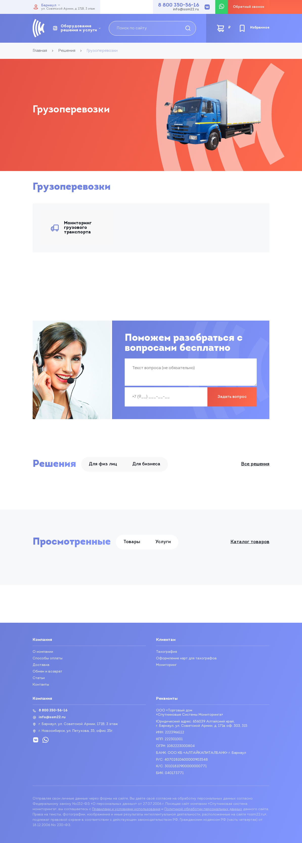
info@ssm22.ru (186, 9)
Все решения (255, 464)
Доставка (41, 665)
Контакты (41, 685)
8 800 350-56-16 (178, 5)
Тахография (166, 652)
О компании (43, 652)
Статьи (39, 678)
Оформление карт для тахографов (186, 658)
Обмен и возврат (47, 671)
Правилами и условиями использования (126, 809)
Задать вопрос (232, 397)
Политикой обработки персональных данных (203, 809)
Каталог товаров (249, 542)
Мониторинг (166, 665)
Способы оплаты (47, 658)
